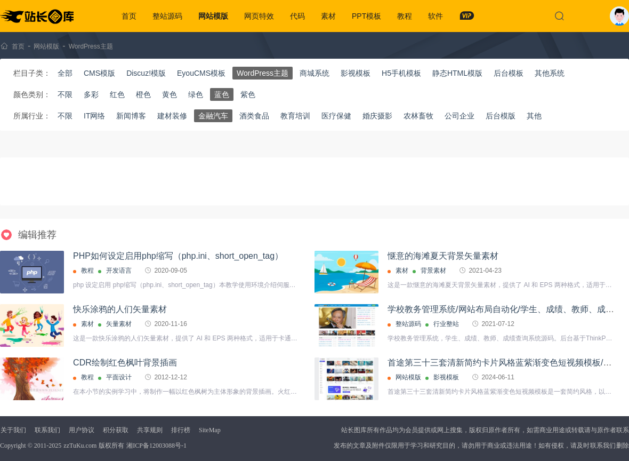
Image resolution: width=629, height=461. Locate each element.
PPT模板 (366, 16)
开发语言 (119, 270)
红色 (117, 94)
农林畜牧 (418, 116)
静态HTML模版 (457, 73)
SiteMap (210, 430)
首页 (129, 16)
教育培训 (295, 116)
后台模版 (500, 116)
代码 (297, 16)
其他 (534, 116)
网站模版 (213, 16)
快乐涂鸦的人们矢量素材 (120, 309)
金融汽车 (213, 116)
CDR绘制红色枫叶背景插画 (125, 362)
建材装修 (172, 116)
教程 (404, 16)
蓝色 (221, 94)
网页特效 (259, 16)
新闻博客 (131, 116)
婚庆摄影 (377, 116)
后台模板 (508, 73)
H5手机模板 (401, 73)
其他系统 (550, 73)
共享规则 (150, 430)
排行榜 (180, 430)
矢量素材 (119, 324)
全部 (65, 73)
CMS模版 (99, 73)
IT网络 (94, 116)
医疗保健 (336, 116)
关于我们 (13, 430)
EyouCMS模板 (201, 73)
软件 (435, 16)
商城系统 (314, 73)
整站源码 (167, 16)
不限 (65, 94)
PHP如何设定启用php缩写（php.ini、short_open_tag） (178, 255)
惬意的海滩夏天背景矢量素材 (443, 255)
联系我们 (47, 430)
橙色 (143, 94)
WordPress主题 (91, 46)
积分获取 (115, 430)
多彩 (91, 94)
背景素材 (433, 270)
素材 (328, 16)
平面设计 (119, 377)
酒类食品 (254, 116)
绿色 (195, 94)
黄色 (169, 94)
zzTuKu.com (79, 445)
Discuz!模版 (146, 73)
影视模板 (355, 73)
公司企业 (459, 116)
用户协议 (81, 430)
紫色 (247, 94)
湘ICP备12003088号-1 (156, 445)
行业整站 (446, 324)
